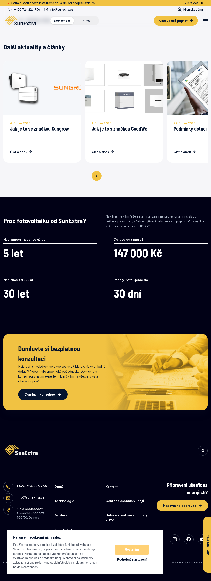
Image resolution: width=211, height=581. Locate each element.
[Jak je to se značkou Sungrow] (42, 112)
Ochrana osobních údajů (125, 501)
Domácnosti (62, 20)
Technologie (64, 501)
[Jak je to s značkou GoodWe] (124, 112)
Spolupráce (63, 529)
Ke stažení (62, 515)
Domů (59, 487)
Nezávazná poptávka (180, 505)
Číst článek (18, 152)
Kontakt (112, 487)
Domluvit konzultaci (40, 394)
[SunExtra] (20, 20)
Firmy (86, 20)
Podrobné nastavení (132, 559)
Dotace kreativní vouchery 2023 (127, 517)
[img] (203, 451)
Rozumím (132, 550)
